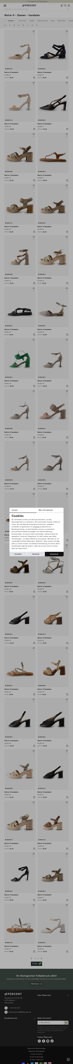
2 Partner (36, 527)
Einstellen (18, 554)
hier (58, 541)
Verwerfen (35, 554)
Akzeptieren (54, 554)
